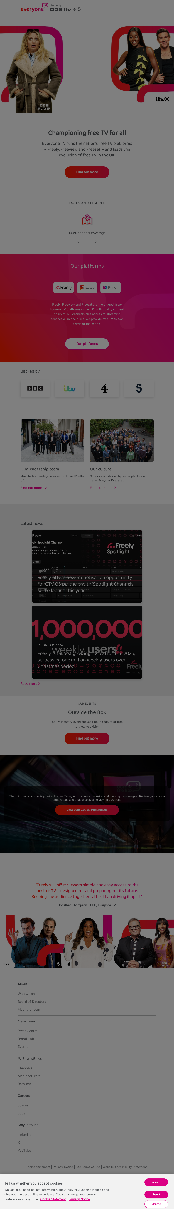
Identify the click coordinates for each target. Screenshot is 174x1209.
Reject (156, 1194)
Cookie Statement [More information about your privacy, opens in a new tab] (53, 1199)
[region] (87, 1191)
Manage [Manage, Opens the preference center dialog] (156, 1204)
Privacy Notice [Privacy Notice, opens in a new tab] (79, 1199)
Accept (156, 1182)
